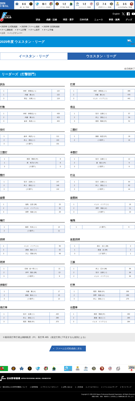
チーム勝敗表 (7, 30)
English (116, 14)
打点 (72, 175)
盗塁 (2, 197)
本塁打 (73, 152)
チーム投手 (35, 30)
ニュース (98, 19)
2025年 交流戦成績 (51, 26)
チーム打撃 (21, 30)
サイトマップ (126, 387)
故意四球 (75, 239)
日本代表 (84, 19)
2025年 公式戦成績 (9, 26)
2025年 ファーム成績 (30, 26)
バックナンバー (15, 33)
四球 (2, 239)
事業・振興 (114, 19)
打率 (72, 285)
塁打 (2, 175)
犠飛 (72, 220)
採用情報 (34, 387)
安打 (2, 129)
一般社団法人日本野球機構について (14, 387)
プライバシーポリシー (50, 387)
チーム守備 (48, 30)
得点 (72, 107)
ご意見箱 (80, 387)
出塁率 (73, 307)
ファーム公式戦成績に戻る (69, 348)
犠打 (2, 220)
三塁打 (3, 152)
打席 (72, 84)
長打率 (3, 307)
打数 (2, 107)
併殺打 (3, 285)
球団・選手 (68, 19)
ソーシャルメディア (110, 387)
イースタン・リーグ (34, 56)
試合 (38, 19)
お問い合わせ (67, 387)
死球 (2, 262)
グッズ (129, 19)
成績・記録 (51, 19)
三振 (72, 262)
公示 (3, 33)
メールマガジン (93, 387)
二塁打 (73, 129)
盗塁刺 (73, 197)
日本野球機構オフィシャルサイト (12, 17)
